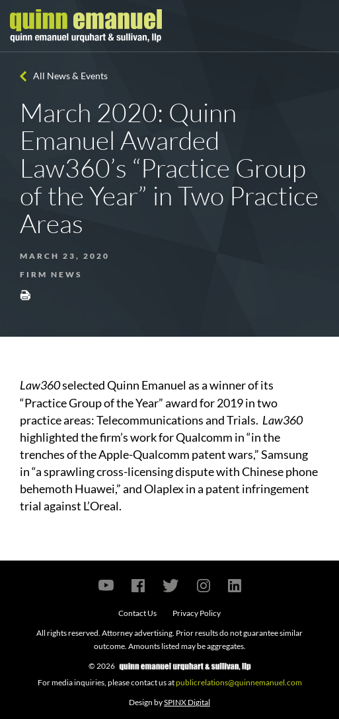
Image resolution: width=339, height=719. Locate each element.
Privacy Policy (196, 613)
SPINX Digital (187, 702)
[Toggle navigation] (317, 26)
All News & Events (70, 75)
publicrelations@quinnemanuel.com (239, 682)
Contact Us (137, 613)
